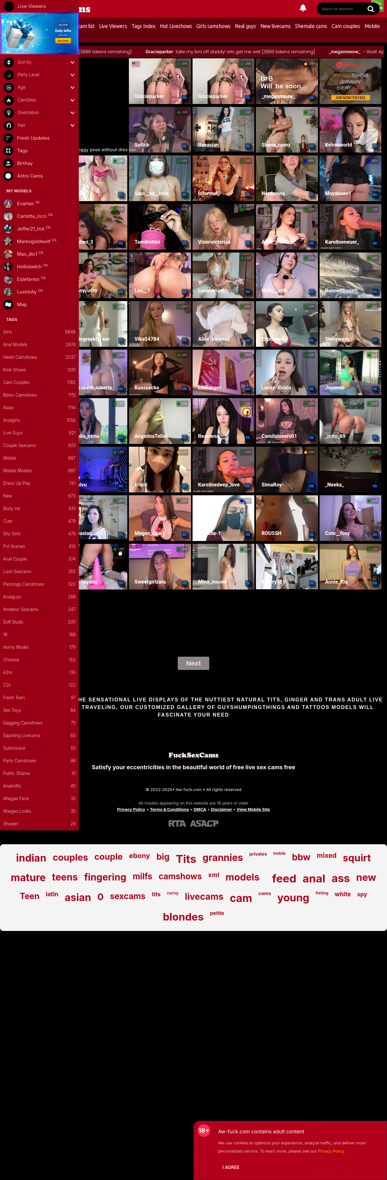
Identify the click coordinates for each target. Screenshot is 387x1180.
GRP (311, 63)
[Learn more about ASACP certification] (204, 823)
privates (258, 854)
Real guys (245, 26)
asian (78, 897)
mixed (326, 855)
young (293, 897)
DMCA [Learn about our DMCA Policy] (199, 809)
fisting (321, 892)
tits (156, 894)
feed (284, 878)
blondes (183, 916)
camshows (180, 876)
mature (28, 877)
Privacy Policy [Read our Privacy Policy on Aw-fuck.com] (131, 809)
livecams (204, 896)
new (366, 877)
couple (109, 857)
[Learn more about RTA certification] (177, 823)
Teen (30, 896)
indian (31, 858)
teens (65, 877)
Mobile (372, 26)
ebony (139, 856)
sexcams (128, 896)
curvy (173, 892)
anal (314, 878)
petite (217, 913)
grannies (223, 857)
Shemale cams (311, 26)
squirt (357, 857)
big (162, 857)
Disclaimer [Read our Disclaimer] (221, 809)
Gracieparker (177, 51)
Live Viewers (113, 26)
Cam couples (346, 26)
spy (362, 894)
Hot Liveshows (176, 26)
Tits (186, 858)
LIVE (185, 63)
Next (193, 663)
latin (52, 894)
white (343, 894)
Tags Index (143, 26)
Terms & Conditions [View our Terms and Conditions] (169, 809)
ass (341, 878)
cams (264, 893)
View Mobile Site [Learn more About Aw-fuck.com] (253, 809)
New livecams (275, 26)
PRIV (311, 160)
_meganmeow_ (362, 51)
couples (70, 857)
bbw (301, 857)
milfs (142, 876)
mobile (279, 853)
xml (213, 875)
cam (241, 898)
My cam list (82, 26)
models (243, 877)
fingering (105, 877)
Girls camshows (213, 26)
